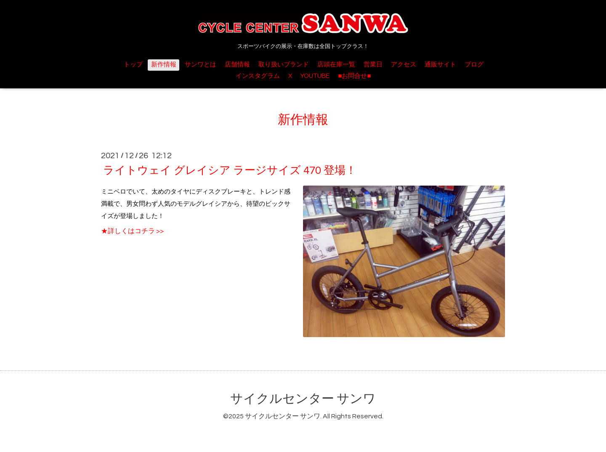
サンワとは (200, 64)
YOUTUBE (315, 76)
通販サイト (440, 64)
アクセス (403, 64)
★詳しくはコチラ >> (132, 231)
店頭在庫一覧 (336, 64)
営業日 (373, 64)
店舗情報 (237, 64)
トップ (133, 64)
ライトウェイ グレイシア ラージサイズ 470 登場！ (229, 170)
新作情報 (163, 64)
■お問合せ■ (354, 76)
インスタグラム (258, 76)
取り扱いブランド (283, 64)
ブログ (474, 64)
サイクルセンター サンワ (303, 398)
